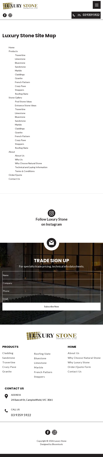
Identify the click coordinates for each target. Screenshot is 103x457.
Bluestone (20, 62)
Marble (18, 70)
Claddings (20, 74)
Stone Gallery (15, 97)
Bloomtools (57, 444)
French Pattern (22, 82)
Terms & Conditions (25, 171)
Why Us (19, 159)
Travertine (20, 55)
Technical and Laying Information (31, 167)
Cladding (7, 353)
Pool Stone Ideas (23, 101)
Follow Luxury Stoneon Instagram (52, 217)
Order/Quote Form (79, 366)
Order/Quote (15, 175)
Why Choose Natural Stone (28, 163)
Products (13, 51)
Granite (19, 78)
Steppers (19, 90)
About (12, 151)
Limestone (20, 59)
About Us (19, 155)
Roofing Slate (21, 93)
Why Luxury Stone (79, 362)
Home (11, 47)
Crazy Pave (20, 86)
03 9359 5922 (86, 15)
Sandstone (20, 66)
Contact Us (14, 178)
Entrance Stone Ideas (25, 105)
